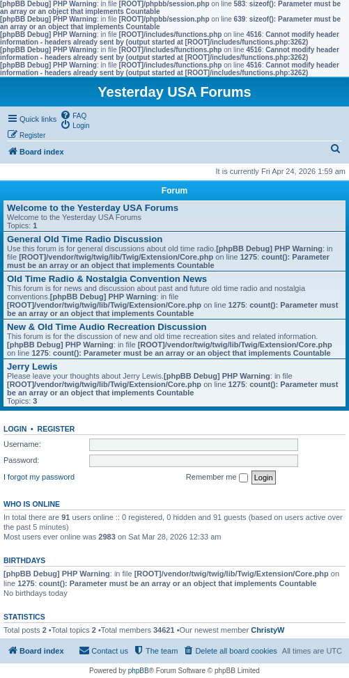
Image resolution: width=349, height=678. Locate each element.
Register (56, 429)
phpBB (138, 671)
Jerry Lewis (32, 366)
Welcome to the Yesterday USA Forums (92, 208)
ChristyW (267, 630)
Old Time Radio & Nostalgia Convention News (107, 279)
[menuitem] (73, 115)
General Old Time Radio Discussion (84, 239)
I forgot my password (39, 477)
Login (14, 429)
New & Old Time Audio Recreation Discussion (107, 327)
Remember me (217, 477)
